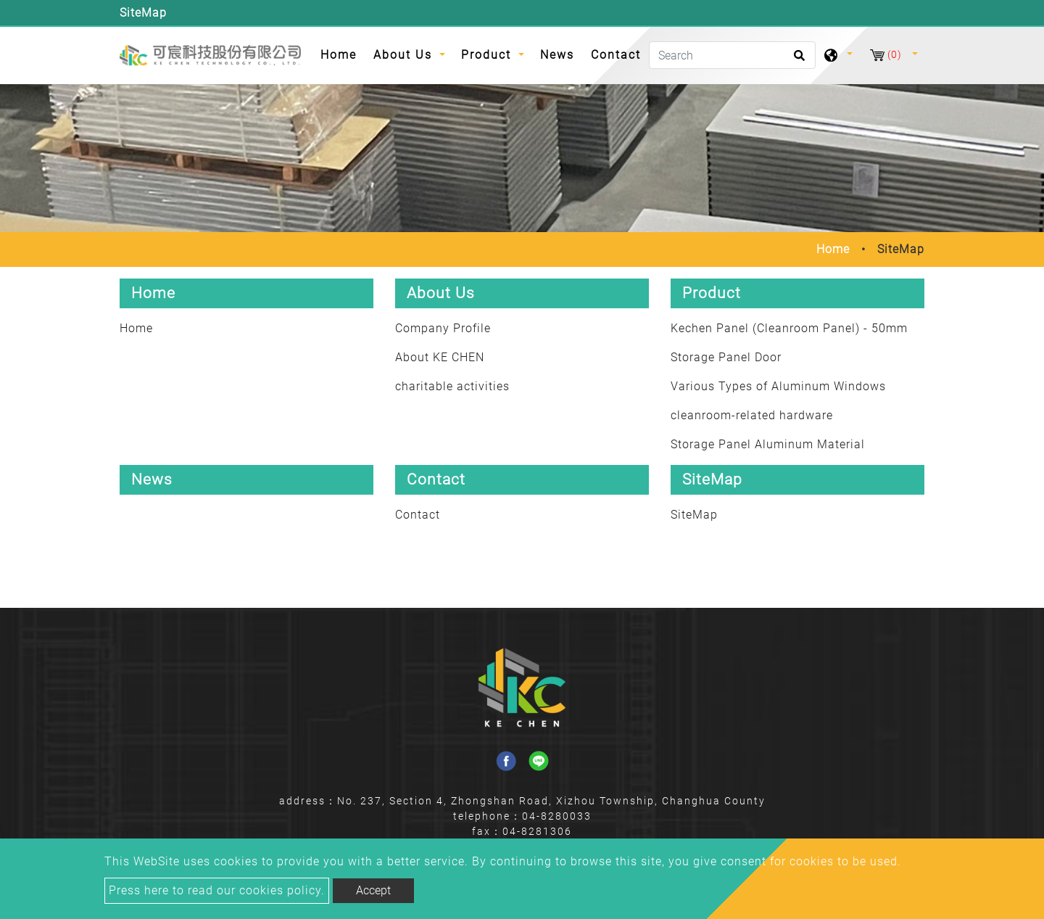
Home (342, 54)
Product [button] (488, 55)
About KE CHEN (439, 357)
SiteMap (694, 515)
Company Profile (443, 328)
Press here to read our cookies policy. (217, 890)
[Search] (732, 55)
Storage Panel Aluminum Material (768, 444)
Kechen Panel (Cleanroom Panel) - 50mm (789, 328)
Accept (373, 890)
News (557, 55)
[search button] (797, 60)
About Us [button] (404, 55)
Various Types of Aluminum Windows (778, 386)
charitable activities (452, 386)
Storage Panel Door (726, 357)
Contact (616, 55)
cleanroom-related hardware (752, 415)
